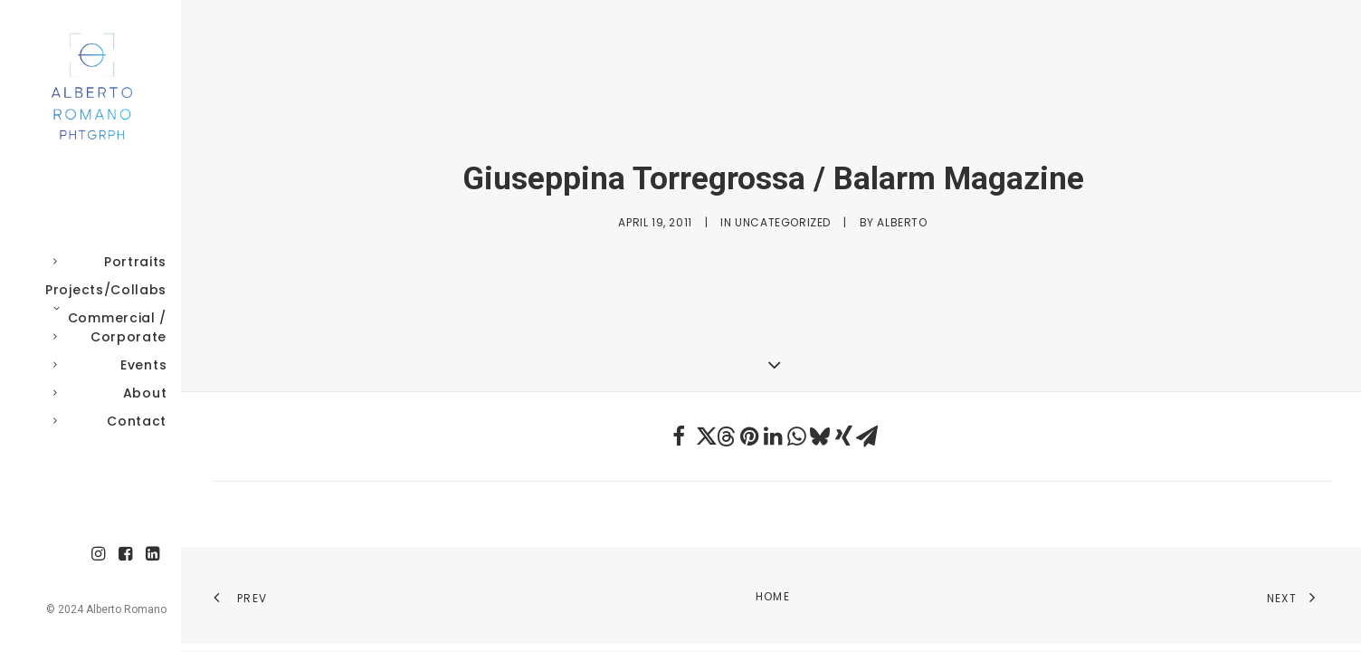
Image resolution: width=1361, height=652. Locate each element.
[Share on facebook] (679, 436)
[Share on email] (867, 436)
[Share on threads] (726, 436)
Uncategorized (783, 222)
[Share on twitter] (702, 436)
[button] (98, 554)
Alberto (902, 222)
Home (773, 596)
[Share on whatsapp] (796, 436)
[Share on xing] (843, 436)
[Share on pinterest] (749, 436)
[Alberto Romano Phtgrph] (88, 87)
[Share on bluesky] (820, 436)
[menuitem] (98, 554)
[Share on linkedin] (773, 436)
